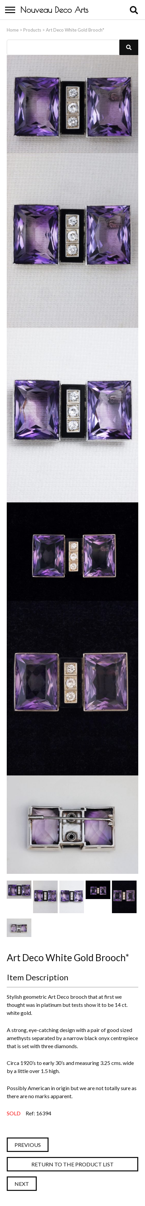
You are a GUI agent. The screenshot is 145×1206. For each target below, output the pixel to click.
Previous (27, 1145)
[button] (128, 47)
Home (13, 30)
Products (32, 30)
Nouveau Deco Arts (54, 9)
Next (21, 1183)
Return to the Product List (72, 1164)
